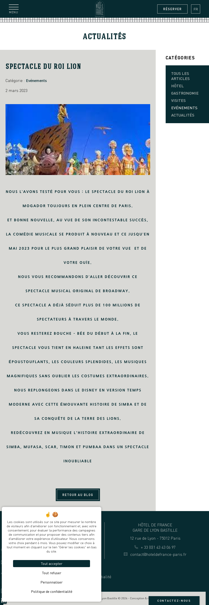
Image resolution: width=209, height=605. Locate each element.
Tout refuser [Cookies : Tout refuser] (51, 573)
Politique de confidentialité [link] (51, 591)
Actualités (182, 115)
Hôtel (177, 85)
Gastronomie (185, 93)
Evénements (184, 107)
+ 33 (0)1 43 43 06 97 (155, 547)
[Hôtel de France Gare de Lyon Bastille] (99, 9)
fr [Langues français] (196, 9)
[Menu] (14, 9)
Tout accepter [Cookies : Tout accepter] (51, 563)
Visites (178, 100)
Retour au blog (77, 495)
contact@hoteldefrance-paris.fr (155, 554)
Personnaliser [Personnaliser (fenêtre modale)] (51, 582)
